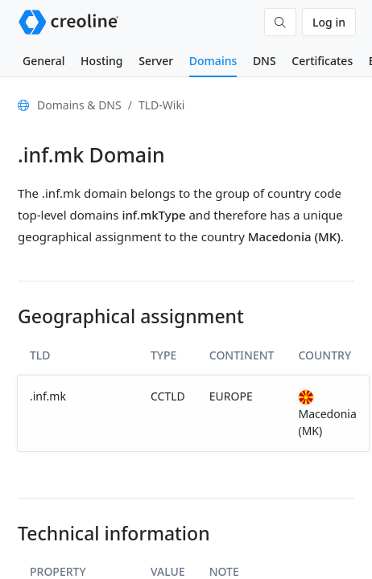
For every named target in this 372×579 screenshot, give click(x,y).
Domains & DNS (79, 105)
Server (155, 60)
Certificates (322, 60)
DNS (264, 60)
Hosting (101, 60)
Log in (328, 22)
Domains (213, 60)
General (43, 60)
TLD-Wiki (161, 105)
